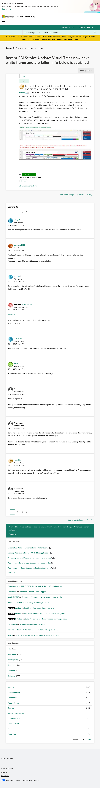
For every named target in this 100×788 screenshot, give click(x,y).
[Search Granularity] (32, 32)
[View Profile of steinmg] (11, 630)
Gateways (11, 708)
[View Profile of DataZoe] (18, 619)
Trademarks (5, 776)
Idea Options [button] (85, 70)
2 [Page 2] (17, 212)
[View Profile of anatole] (16, 363)
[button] (24, 81)
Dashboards (12, 697)
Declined (11, 670)
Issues (30, 48)
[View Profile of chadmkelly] (12, 624)
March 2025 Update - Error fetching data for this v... (28, 548)
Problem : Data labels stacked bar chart (39, 608)
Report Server (13, 703)
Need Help (12, 734)
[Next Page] (26, 212)
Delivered (29, 174)
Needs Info (12, 654)
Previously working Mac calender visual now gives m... (29, 558)
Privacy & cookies (7, 768)
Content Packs (13, 723)
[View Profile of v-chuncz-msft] (27, 304)
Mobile (10, 729)
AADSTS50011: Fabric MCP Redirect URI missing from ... (42, 586)
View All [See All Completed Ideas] (11, 572)
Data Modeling (14, 692)
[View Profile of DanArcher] (12, 591)
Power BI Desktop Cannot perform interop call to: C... (38, 630)
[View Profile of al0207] (10, 635)
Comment (12, 534)
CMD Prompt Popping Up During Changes (32, 602)
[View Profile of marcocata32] (18, 338)
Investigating (13, 660)
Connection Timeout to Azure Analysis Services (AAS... (43, 597)
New (10, 649)
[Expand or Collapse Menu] (3, 22)
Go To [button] (89, 27)
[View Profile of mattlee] (18, 608)
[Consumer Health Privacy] (30, 780)
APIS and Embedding (16, 713)
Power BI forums (14, 48)
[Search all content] (70, 32)
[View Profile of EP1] (15, 276)
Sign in (73, 27)
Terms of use (5, 772)
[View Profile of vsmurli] (22, 93)
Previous (75, 739)
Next (90, 739)
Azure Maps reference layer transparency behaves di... (29, 563)
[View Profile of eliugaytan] (18, 220)
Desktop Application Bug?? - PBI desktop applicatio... (29, 553)
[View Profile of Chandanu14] (13, 586)
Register (65, 27)
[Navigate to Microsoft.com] (8, 16)
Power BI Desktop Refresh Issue (32, 624)
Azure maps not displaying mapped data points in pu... (29, 568)
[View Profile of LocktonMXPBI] (19, 245)
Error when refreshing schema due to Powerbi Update (37, 635)
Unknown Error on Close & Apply (33, 591)
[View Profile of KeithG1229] (18, 460)
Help (81, 27)
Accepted (12, 665)
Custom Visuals (14, 718)
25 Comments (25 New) (28, 186)
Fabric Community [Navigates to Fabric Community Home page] (26, 16)
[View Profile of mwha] (10, 602)
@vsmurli (11, 314)
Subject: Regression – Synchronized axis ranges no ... (46, 619)
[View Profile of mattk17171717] (13, 597)
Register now (73, 39)
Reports (23, 181)
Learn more (6, 9)
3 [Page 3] (22, 212)
